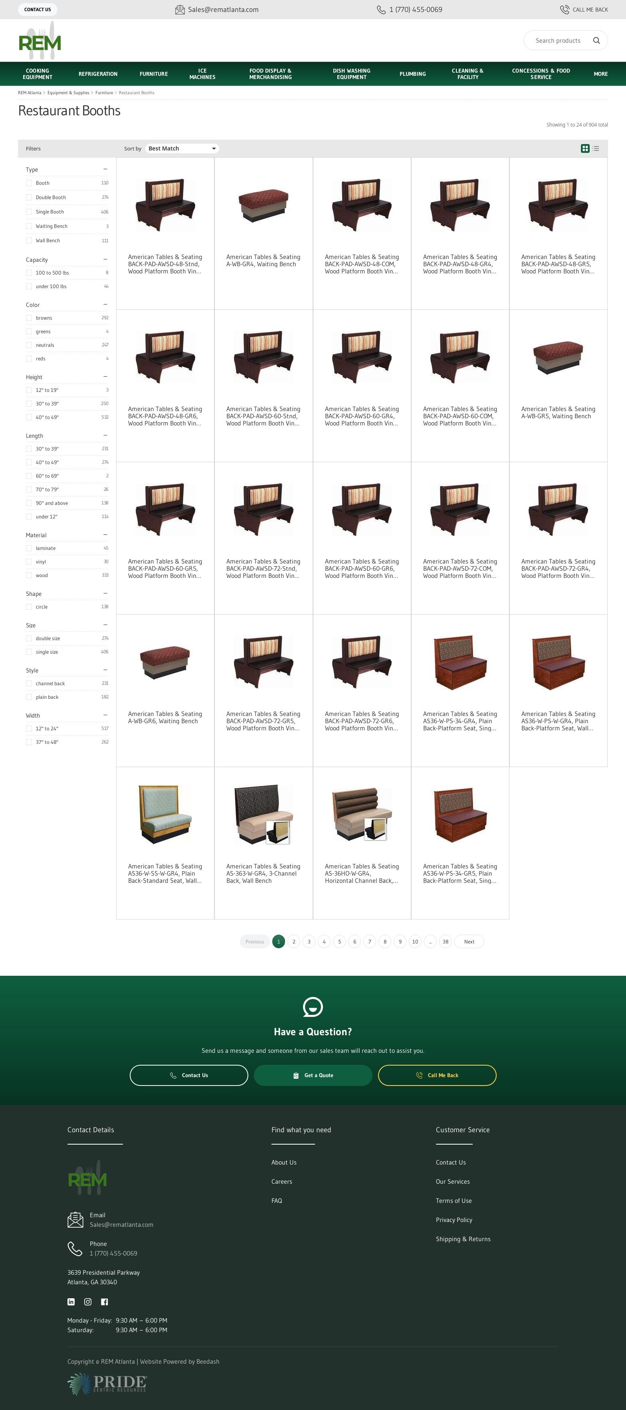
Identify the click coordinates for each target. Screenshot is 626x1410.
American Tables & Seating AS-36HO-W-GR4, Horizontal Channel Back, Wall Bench (362, 873)
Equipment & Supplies (68, 92)
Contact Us (37, 9)
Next (469, 941)
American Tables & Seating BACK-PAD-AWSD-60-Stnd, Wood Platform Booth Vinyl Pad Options (263, 416)
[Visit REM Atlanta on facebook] (104, 1301)
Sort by (132, 149)
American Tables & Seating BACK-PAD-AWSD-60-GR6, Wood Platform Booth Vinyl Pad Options (362, 568)
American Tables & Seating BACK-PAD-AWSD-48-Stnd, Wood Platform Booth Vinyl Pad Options (165, 264)
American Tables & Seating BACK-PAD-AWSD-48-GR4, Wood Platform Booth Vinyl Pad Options (460, 264)
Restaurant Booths (137, 92)
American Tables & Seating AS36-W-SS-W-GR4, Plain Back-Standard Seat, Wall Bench (165, 873)
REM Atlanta (30, 92)
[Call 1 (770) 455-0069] (409, 9)
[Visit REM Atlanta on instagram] (87, 1301)
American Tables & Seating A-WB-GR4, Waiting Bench (263, 260)
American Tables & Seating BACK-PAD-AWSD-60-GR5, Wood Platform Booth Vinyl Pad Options (165, 568)
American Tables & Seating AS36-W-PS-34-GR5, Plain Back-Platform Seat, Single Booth (460, 873)
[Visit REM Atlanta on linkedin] (71, 1301)
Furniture (104, 92)
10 (415, 941)
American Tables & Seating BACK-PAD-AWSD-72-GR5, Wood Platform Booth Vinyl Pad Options (263, 721)
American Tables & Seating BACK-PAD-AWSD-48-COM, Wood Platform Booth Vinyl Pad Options (362, 264)
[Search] (565, 40)
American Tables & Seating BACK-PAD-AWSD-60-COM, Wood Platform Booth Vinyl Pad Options (460, 416)
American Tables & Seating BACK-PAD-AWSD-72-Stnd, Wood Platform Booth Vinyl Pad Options (263, 568)
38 (445, 941)
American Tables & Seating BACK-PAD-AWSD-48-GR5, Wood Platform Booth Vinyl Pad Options (558, 264)
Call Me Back (584, 9)
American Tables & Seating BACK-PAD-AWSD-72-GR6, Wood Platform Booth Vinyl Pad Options (362, 721)
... (430, 941)
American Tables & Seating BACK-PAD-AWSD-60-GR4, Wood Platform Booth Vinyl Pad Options (362, 416)
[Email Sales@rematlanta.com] (217, 9)
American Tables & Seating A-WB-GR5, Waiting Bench (558, 412)
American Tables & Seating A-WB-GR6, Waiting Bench (165, 717)
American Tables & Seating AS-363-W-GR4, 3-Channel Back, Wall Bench (263, 873)
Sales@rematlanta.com (122, 1224)
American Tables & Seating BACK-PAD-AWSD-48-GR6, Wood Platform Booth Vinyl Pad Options (165, 416)
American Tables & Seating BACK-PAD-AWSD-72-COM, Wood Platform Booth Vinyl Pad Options (460, 568)
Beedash (208, 1361)
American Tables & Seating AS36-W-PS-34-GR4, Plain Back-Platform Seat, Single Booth (460, 721)
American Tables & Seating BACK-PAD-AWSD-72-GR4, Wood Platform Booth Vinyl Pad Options (558, 568)
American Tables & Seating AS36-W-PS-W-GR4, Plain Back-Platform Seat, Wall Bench (558, 721)
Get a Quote (313, 1075)
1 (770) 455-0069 (113, 1253)
